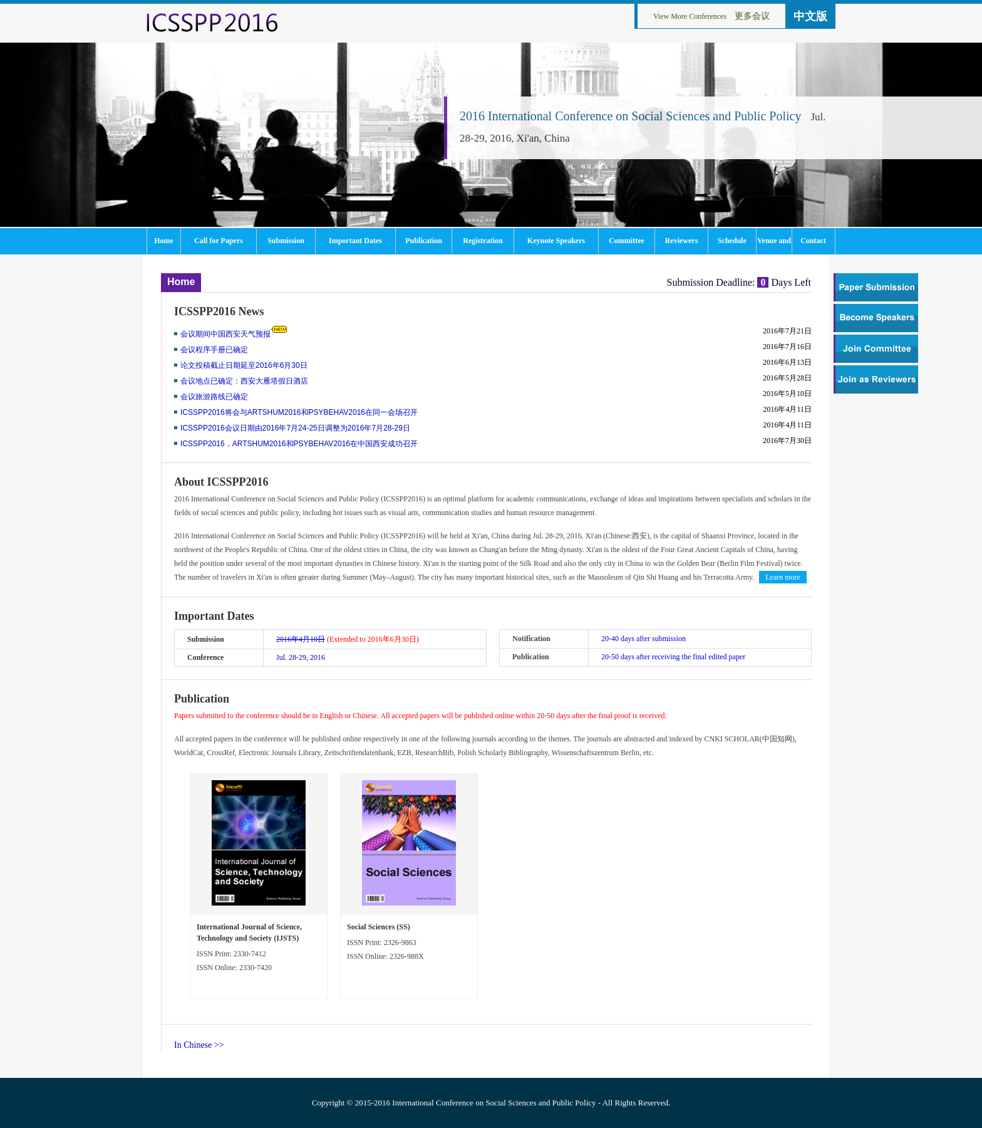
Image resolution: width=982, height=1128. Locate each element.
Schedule (732, 240)
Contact (813, 240)
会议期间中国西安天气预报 (225, 334)
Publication (423, 240)
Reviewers (681, 240)
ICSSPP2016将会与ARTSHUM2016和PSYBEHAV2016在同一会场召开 (299, 412)
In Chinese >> (199, 1045)
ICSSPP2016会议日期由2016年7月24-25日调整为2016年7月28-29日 (295, 428)
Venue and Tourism (774, 245)
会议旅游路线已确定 (214, 396)
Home (163, 240)
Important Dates (355, 240)
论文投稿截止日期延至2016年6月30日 (244, 365)
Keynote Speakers (556, 240)
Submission (285, 240)
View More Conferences (689, 16)
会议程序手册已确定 (214, 349)
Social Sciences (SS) (378, 926)
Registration (482, 240)
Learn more (782, 577)
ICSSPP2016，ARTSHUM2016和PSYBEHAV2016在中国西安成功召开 (299, 443)
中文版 (810, 16)
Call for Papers (218, 240)
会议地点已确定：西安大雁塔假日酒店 (244, 381)
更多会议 (752, 16)
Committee (626, 240)
